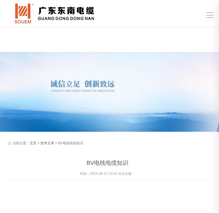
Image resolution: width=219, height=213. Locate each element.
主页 (33, 143)
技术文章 (47, 143)
